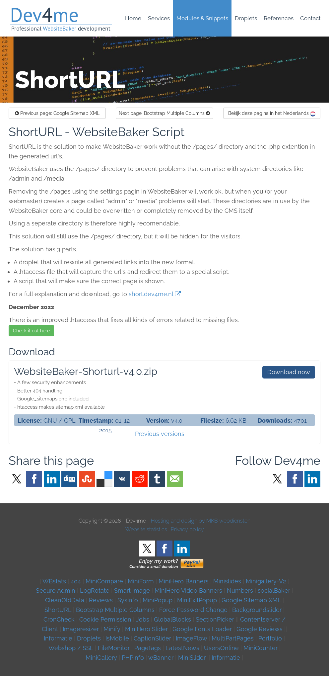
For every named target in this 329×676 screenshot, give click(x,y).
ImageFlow (191, 638)
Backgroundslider (257, 609)
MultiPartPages (233, 638)
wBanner (160, 657)
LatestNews (182, 647)
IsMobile (117, 638)
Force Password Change (193, 609)
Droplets (89, 638)
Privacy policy (187, 529)
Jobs (142, 619)
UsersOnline (221, 647)
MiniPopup (157, 600)
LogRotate (94, 590)
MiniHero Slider (146, 629)
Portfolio (270, 638)
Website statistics (146, 529)
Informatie (58, 638)
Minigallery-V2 (266, 581)
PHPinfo (133, 657)
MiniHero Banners (184, 581)
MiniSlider (192, 657)
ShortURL (57, 609)
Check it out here (31, 330)
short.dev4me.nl (151, 294)
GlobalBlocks (172, 619)
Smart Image (132, 590)
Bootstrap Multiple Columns (164, 113)
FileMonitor (114, 647)
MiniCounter (260, 647)
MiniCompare (104, 581)
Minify (111, 629)
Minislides (227, 581)
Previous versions (159, 433)
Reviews (101, 600)
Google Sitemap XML (57, 113)
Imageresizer (81, 629)
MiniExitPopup (197, 600)
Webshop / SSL (70, 647)
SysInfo (127, 600)
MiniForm (141, 581)
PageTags (147, 647)
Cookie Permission (105, 619)
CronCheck (59, 619)
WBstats (55, 581)
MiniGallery (101, 657)
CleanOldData (64, 600)
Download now (288, 372)
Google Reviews (259, 629)
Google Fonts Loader (202, 629)
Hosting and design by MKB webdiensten (200, 521)
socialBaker (274, 590)
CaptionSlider (152, 638)
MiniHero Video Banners (188, 590)
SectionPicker (215, 619)
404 (76, 581)
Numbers (240, 590)
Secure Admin (55, 590)
